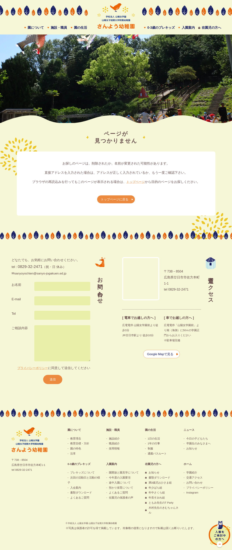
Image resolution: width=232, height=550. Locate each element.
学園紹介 (191, 473)
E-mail (16, 300)
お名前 (16, 286)
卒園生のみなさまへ (198, 444)
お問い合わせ (194, 484)
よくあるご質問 (79, 499)
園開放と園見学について (124, 473)
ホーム (188, 465)
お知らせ (191, 449)
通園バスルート (157, 454)
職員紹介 (114, 444)
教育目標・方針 (79, 444)
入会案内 (75, 488)
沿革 (73, 454)
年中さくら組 (157, 493)
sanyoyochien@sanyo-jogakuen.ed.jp (41, 274)
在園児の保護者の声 (121, 499)
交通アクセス (194, 478)
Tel (14, 315)
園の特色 (75, 449)
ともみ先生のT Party (161, 504)
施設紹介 (114, 439)
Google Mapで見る (160, 355)
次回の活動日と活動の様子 (84, 481)
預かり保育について (121, 488)
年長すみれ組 (157, 499)
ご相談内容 (20, 329)
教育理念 (75, 439)
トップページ (135, 183)
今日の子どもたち (197, 439)
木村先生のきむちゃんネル (163, 511)
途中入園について (120, 484)
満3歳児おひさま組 (160, 484)
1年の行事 (154, 444)
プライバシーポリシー (32, 369)
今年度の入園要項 (120, 478)
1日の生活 (154, 439)
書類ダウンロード (81, 493)
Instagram (192, 493)
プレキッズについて (82, 473)
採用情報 (114, 449)
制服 (150, 449)
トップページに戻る (114, 200)
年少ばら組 (155, 488)
